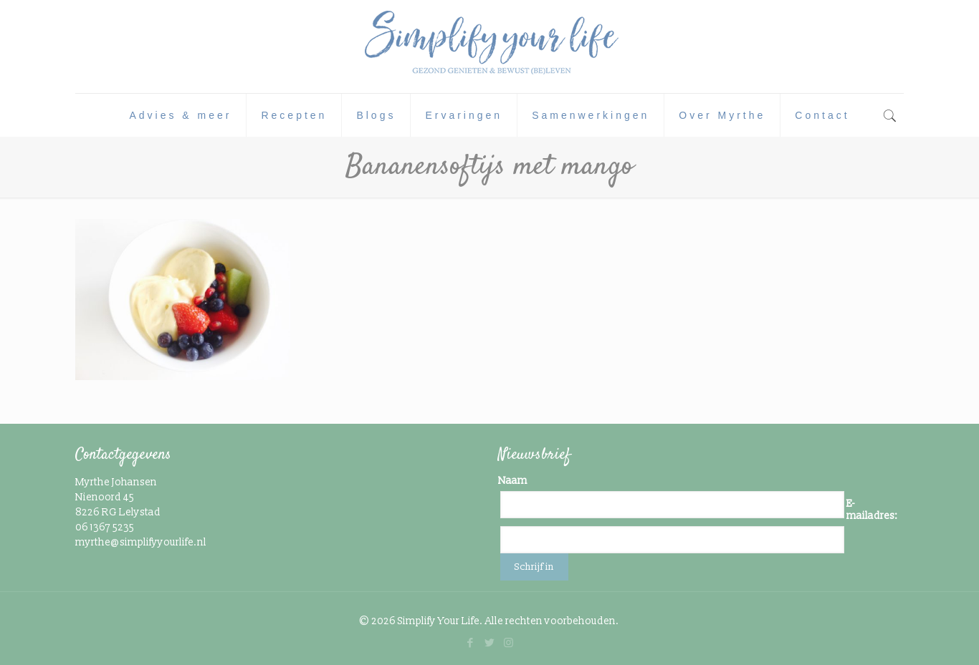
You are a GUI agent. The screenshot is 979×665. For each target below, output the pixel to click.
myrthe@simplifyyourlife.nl (140, 542)
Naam (512, 481)
